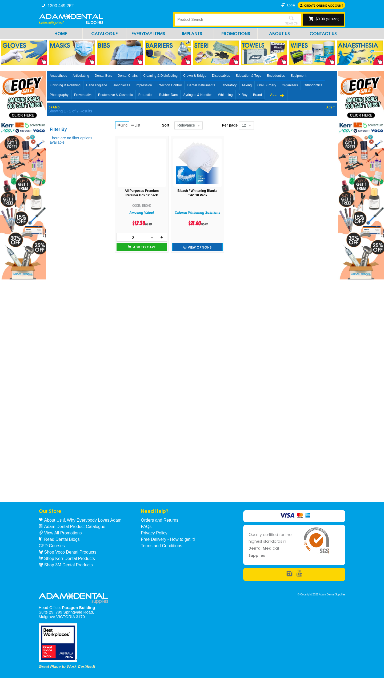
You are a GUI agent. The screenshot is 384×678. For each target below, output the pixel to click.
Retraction (146, 95)
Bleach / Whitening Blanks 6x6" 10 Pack (197, 193)
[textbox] (228, 19)
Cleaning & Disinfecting (160, 76)
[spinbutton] (132, 237)
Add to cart (144, 246)
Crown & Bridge (194, 76)
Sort (165, 125)
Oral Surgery (266, 85)
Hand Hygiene (96, 85)
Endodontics (276, 76)
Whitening (225, 95)
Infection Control (170, 85)
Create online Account (323, 5)
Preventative (83, 95)
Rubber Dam (168, 95)
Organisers (290, 85)
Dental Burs (103, 76)
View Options (199, 247)
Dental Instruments (201, 85)
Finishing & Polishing (65, 85)
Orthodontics (312, 85)
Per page (230, 125)
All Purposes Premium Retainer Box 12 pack (142, 193)
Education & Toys (248, 76)
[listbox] (188, 125)
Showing (70, 111)
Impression (144, 85)
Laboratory (229, 85)
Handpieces (121, 85)
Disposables (221, 76)
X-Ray (242, 95)
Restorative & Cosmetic (115, 95)
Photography (59, 95)
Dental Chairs (128, 76)
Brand (257, 95)
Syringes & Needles (197, 95)
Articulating (81, 76)
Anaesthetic (58, 76)
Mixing (247, 85)
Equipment (298, 76)
